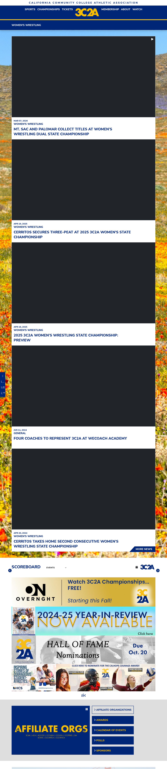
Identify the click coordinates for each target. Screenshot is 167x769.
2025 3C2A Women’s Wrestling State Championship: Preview (66, 338)
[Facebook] (2, 376)
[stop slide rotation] (83, 695)
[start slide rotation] (152, 39)
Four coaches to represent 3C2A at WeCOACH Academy (70, 438)
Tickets (67, 9)
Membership (110, 9)
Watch (137, 9)
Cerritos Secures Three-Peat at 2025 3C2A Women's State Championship (72, 235)
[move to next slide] (157, 571)
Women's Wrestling (26, 25)
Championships (48, 9)
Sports (30, 9)
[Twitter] (2, 393)
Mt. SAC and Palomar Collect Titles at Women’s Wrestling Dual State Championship (63, 132)
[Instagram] (2, 381)
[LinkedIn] (2, 387)
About (125, 9)
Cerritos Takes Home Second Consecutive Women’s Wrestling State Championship (66, 544)
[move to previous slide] (9, 571)
